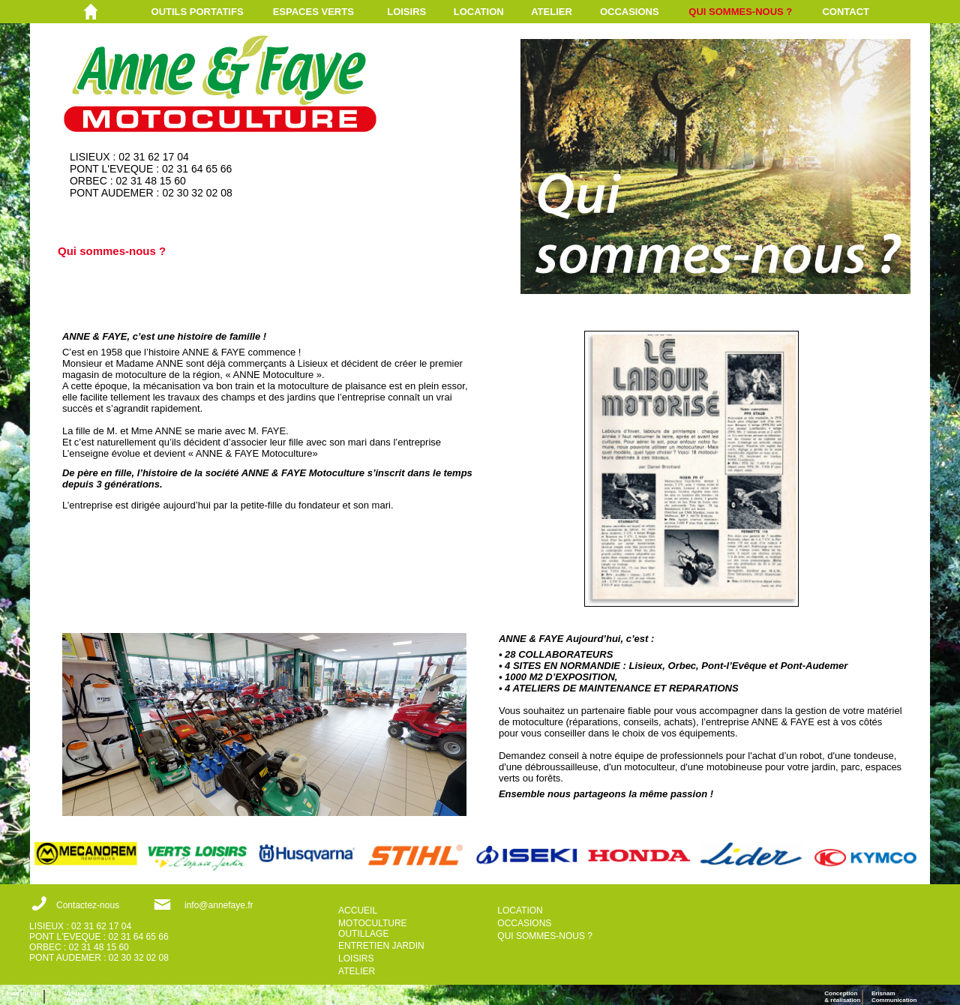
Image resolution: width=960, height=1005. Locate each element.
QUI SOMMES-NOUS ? (740, 11)
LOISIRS (406, 11)
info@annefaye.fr (219, 905)
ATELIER (551, 11)
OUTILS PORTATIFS (198, 11)
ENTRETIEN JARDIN (381, 945)
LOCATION (479, 11)
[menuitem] (212, 11)
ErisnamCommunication (894, 997)
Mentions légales (77, 997)
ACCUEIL (357, 910)
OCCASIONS (629, 11)
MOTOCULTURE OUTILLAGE (372, 928)
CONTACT (845, 11)
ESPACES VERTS (313, 11)
